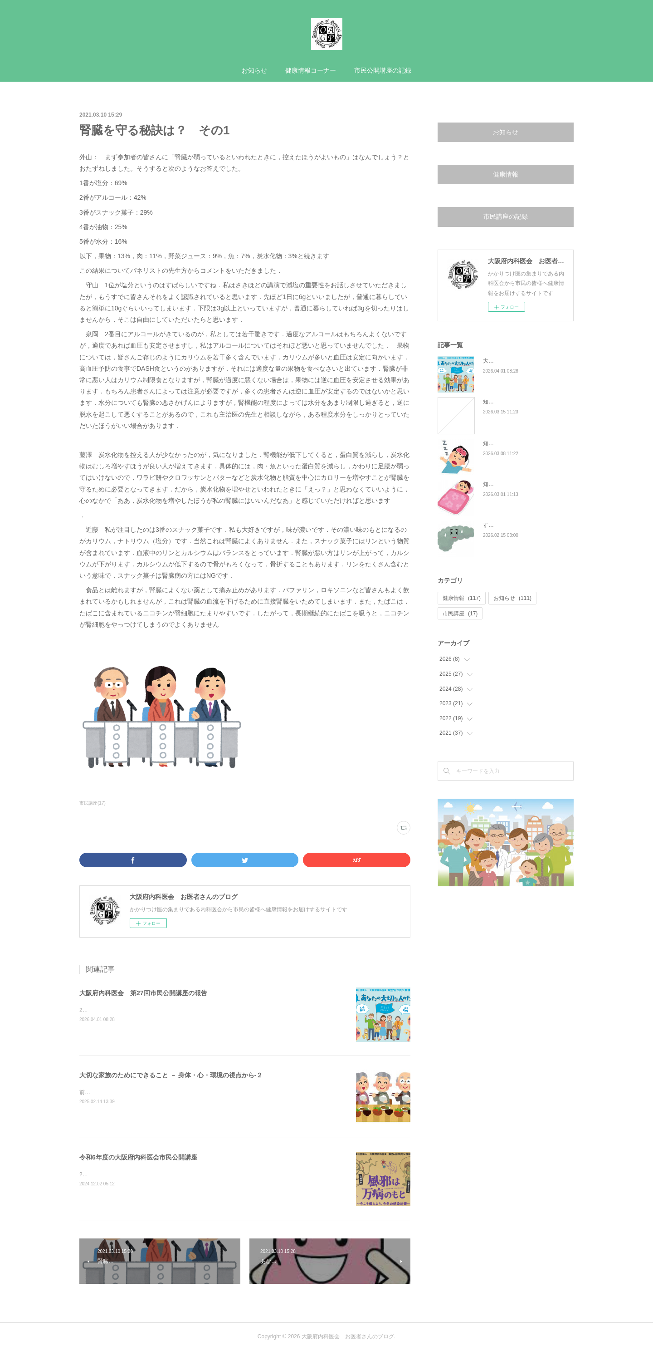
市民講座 (460, 613)
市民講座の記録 (505, 216)
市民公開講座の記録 (382, 70)
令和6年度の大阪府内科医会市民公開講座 (138, 1157)
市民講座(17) (92, 803)
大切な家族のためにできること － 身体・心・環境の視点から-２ (171, 1075)
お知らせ (254, 70)
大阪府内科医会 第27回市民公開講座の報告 (143, 993)
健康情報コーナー (310, 70)
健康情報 (505, 174)
